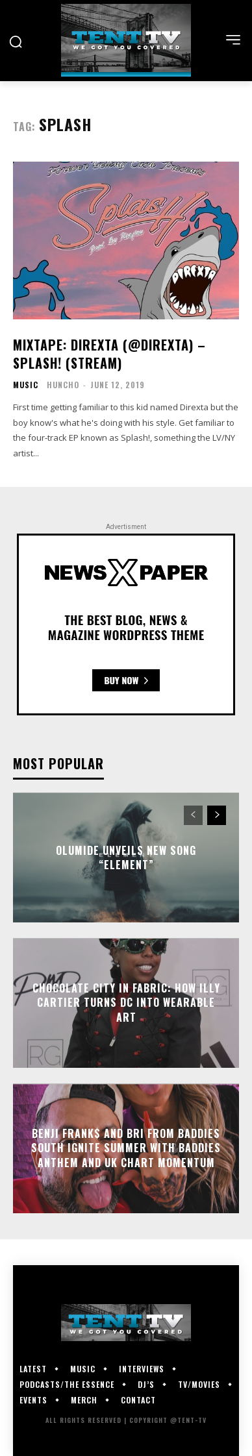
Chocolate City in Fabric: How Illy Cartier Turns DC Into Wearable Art (126, 1002)
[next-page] (216, 815)
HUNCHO (63, 384)
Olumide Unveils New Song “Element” (126, 857)
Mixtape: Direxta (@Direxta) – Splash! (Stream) (109, 354)
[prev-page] (193, 815)
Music (25, 385)
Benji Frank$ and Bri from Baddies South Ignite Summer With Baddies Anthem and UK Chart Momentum (126, 1148)
